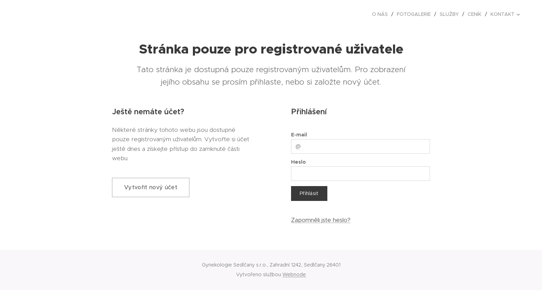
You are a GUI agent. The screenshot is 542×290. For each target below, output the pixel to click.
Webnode (294, 274)
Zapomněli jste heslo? (321, 220)
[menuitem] (381, 14)
